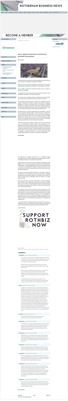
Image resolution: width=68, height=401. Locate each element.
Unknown (21, 314)
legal (33, 249)
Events (41, 12)
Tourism (3, 64)
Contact (29, 12)
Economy (3, 83)
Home (2, 12)
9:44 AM (22, 248)
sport (45, 249)
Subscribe (11, 12)
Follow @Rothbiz (56, 41)
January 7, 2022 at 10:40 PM (31, 353)
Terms (24, 12)
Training (3, 88)
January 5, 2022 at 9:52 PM (30, 321)
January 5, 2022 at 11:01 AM (29, 285)
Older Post (48, 395)
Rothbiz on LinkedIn (56, 46)
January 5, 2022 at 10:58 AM (31, 255)
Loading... (3, 80)
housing (29, 249)
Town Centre (4, 107)
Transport (4, 111)
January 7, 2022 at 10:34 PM (31, 333)
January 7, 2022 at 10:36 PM (31, 344)
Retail (3, 116)
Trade (33, 12)
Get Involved (55, 12)
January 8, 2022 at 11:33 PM (31, 363)
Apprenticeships (5, 102)
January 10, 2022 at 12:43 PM (31, 379)
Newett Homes (36, 249)
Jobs (37, 12)
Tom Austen (21, 59)
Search (16, 12)
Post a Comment (21, 389)
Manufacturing (5, 93)
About (6, 12)
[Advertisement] (34, 24)
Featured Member (5, 39)
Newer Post (20, 395)
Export (3, 97)
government (26, 249)
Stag (47, 249)
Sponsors (46, 12)
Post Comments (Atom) (27, 396)
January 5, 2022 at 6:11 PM (29, 314)
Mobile (20, 12)
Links (51, 12)
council (22, 249)
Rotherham (42, 249)
